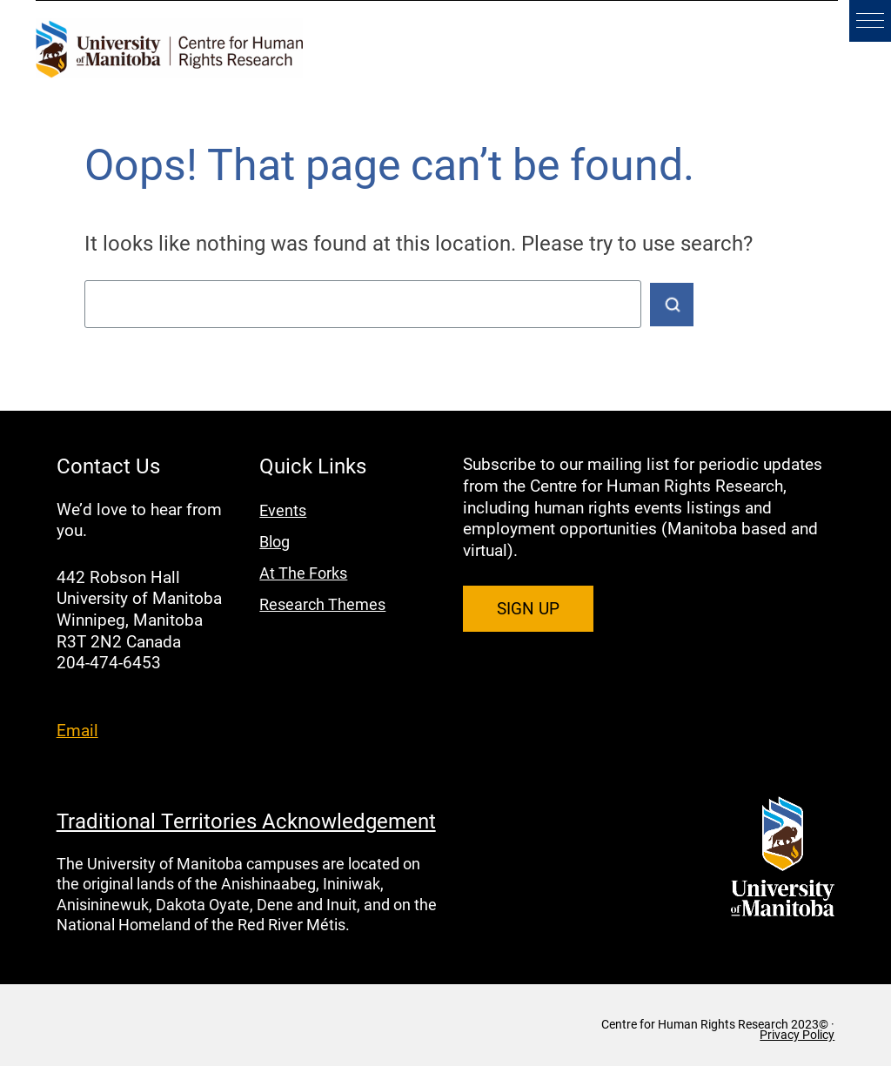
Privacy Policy (797, 1034)
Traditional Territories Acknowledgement (246, 821)
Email (77, 730)
